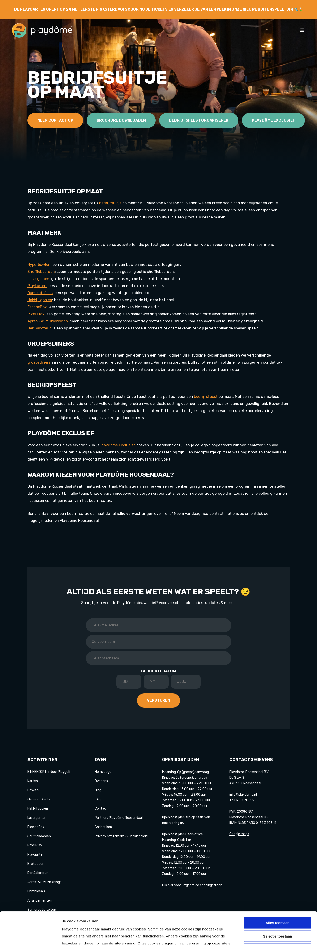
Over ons (101, 781)
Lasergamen (36, 818)
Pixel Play (35, 314)
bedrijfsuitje (110, 203)
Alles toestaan (278, 890)
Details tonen (255, 938)
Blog (98, 790)
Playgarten (35, 854)
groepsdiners (39, 362)
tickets (159, 9)
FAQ (98, 799)
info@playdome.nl (243, 795)
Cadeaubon (103, 827)
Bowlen (33, 790)
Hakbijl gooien (37, 809)
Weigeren (277, 917)
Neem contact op (55, 120)
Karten (32, 781)
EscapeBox (35, 827)
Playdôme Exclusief (273, 120)
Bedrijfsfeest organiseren (198, 120)
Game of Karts (40, 293)
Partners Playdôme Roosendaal (119, 818)
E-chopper (35, 864)
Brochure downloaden (121, 120)
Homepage (103, 772)
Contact (101, 809)
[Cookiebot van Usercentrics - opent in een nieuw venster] (30, 937)
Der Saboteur (37, 873)
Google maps (239, 834)
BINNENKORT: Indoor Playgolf (49, 772)
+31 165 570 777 (242, 800)
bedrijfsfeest (206, 396)
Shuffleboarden (39, 836)
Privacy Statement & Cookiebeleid (121, 836)
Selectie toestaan (277, 904)
